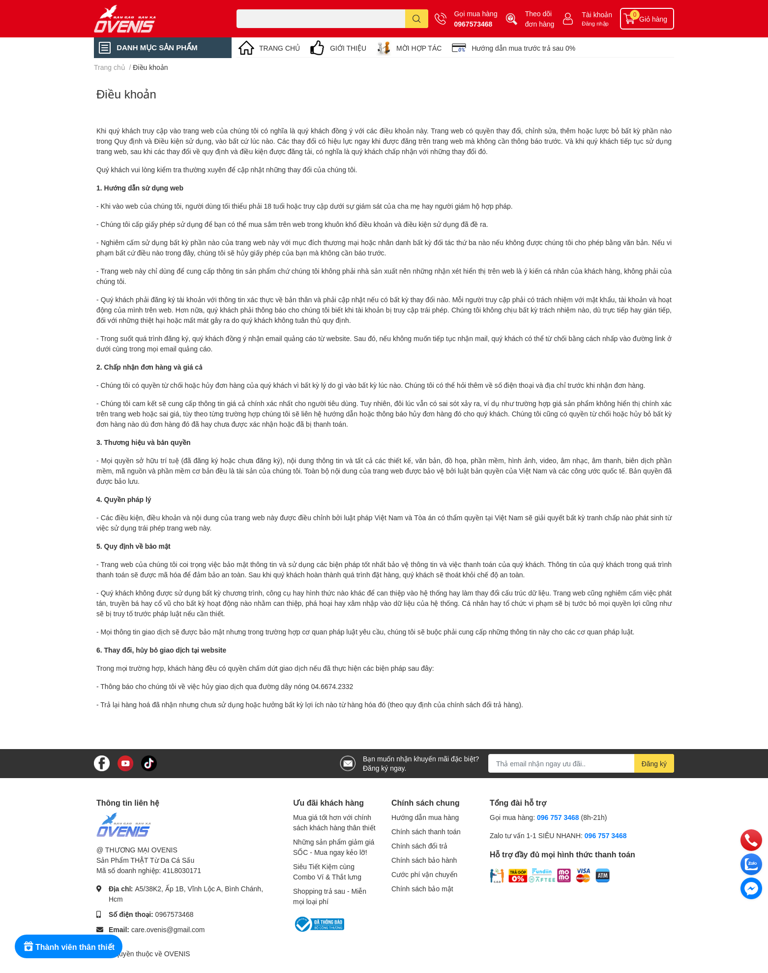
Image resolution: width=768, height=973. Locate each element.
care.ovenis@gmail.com (168, 929)
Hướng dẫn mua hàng (425, 817)
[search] (416, 18)
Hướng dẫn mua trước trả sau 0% (523, 48)
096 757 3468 (558, 817)
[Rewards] (68, 946)
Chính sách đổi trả (419, 846)
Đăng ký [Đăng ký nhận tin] (654, 763)
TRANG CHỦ (279, 48)
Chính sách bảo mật (422, 888)
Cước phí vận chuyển (424, 874)
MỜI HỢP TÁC (419, 48)
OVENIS (177, 953)
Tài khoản (597, 14)
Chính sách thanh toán (426, 831)
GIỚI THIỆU (348, 48)
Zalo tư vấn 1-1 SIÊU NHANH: (558, 835)
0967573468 (473, 24)
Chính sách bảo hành (424, 860)
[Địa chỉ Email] (581, 763)
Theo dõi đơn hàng (540, 18)
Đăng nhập (595, 23)
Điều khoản (126, 94)
